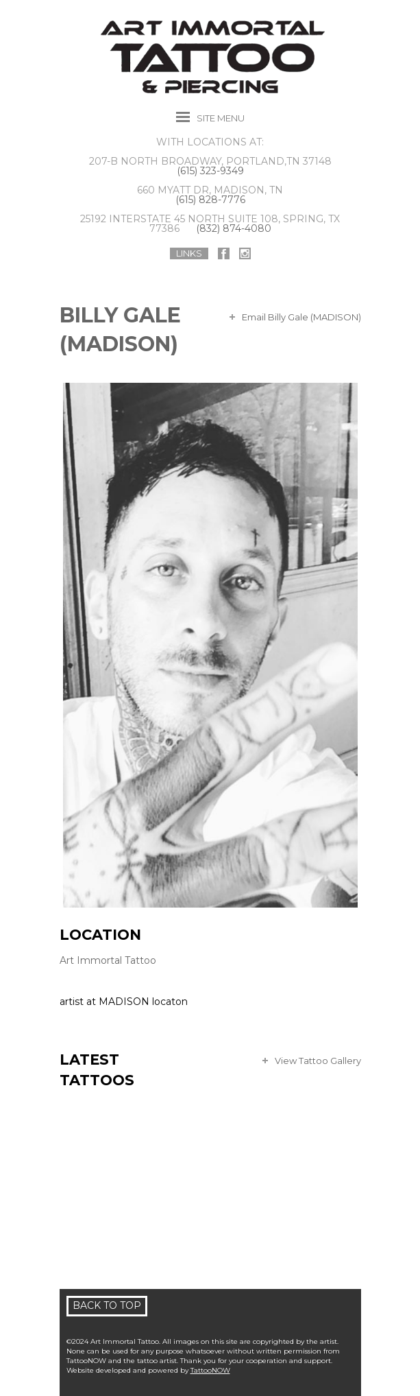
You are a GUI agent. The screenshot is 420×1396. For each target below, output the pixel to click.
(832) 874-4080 (233, 228)
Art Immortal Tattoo (108, 960)
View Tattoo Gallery (318, 1060)
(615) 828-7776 (210, 199)
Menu (221, 118)
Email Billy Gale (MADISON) (301, 316)
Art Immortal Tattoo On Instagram (245, 253)
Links (189, 253)
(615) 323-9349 (210, 171)
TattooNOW (210, 1370)
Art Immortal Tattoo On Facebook (224, 253)
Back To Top (107, 1305)
